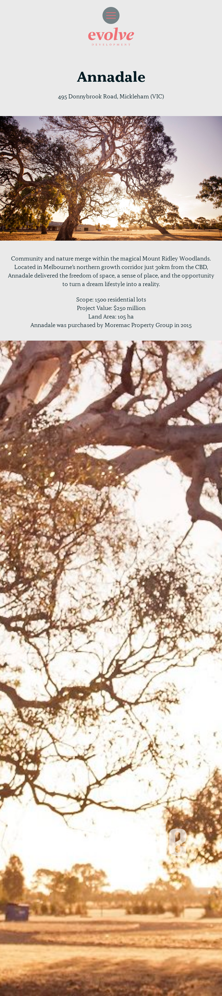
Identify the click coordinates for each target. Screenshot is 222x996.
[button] (111, 15)
